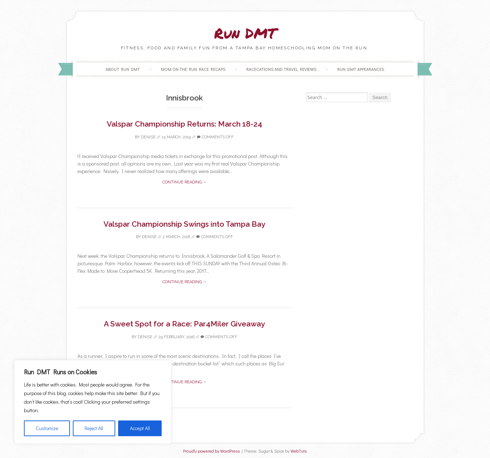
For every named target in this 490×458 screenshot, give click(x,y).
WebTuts (299, 451)
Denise (148, 137)
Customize (47, 428)
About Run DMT (123, 69)
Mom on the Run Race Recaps (193, 69)
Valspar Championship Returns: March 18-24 (184, 123)
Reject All (94, 428)
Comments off (215, 137)
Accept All (140, 428)
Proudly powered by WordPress (211, 451)
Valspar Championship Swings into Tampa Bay (184, 224)
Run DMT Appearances (360, 69)
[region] (92, 402)
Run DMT (245, 33)
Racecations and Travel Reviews (281, 69)
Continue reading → (184, 182)
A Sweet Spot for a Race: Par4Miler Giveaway (184, 323)
